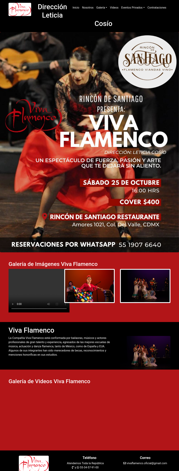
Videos (114, 7)
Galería (100, 7)
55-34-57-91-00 (89, 467)
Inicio (77, 7)
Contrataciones (156, 7)
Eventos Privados (131, 7)
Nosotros (88, 7)
